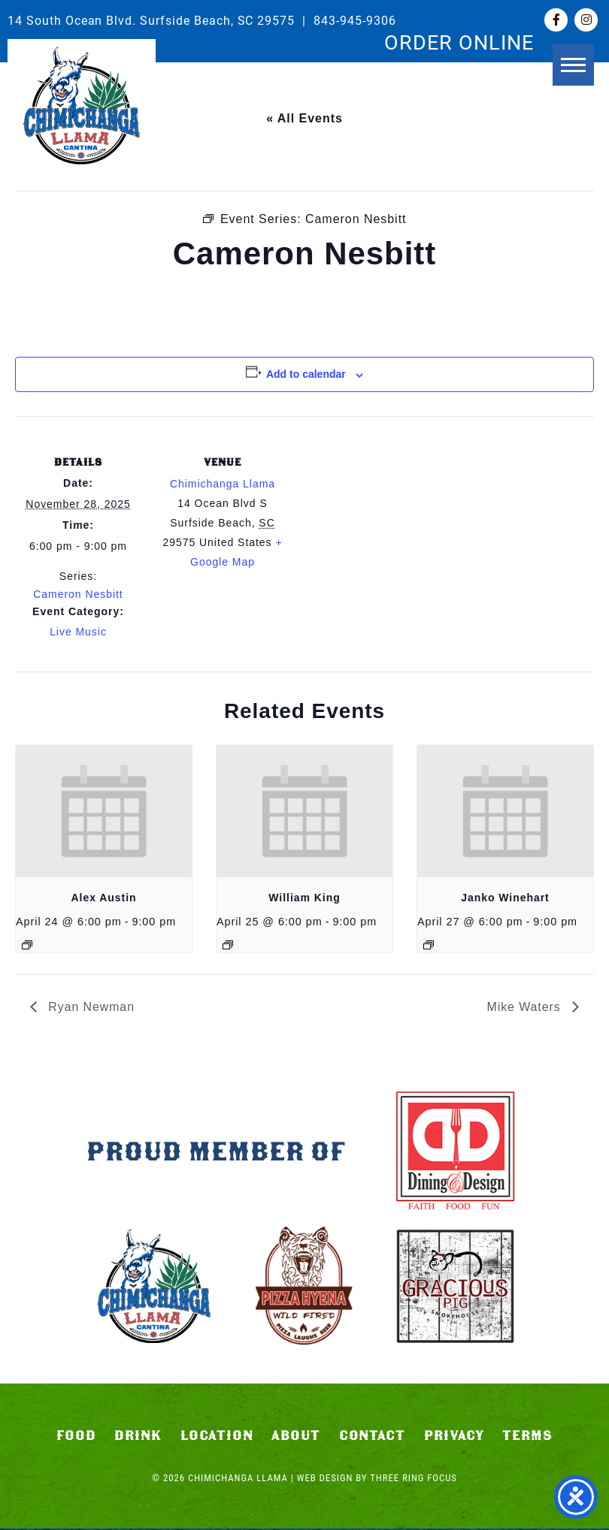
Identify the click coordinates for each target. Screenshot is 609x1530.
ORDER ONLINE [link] (459, 41)
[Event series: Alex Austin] (27, 944)
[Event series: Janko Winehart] (428, 944)
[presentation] (104, 811)
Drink (138, 1437)
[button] (573, 73)
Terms (527, 1437)
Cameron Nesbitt (78, 594)
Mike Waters (525, 1006)
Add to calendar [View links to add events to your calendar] (306, 374)
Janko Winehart (505, 898)
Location (216, 1437)
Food (76, 1437)
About (295, 1437)
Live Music (78, 632)
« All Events (304, 118)
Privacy (454, 1437)
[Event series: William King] (228, 944)
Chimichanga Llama (82, 106)
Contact (372, 1437)
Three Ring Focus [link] (413, 1479)
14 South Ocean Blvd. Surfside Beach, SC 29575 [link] (151, 20)
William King (304, 898)
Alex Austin (104, 898)
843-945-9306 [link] (355, 20)
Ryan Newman (89, 1006)
